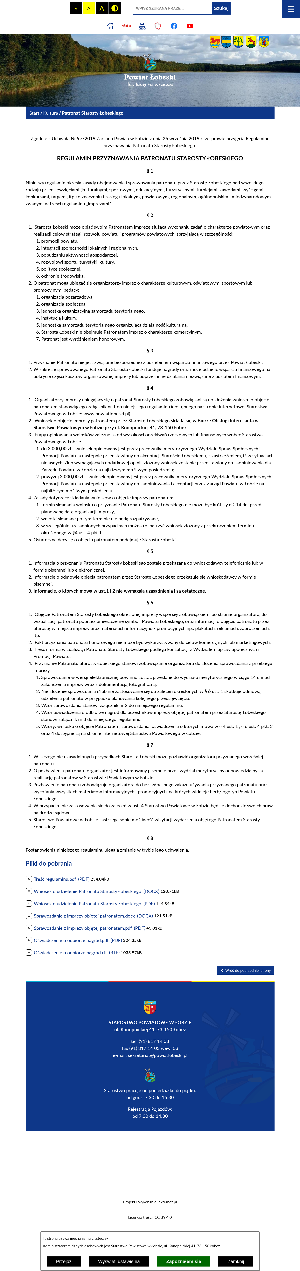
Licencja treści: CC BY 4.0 (150, 1217)
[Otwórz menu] (291, 9)
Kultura (50, 113)
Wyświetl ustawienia (119, 1261)
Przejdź (64, 1261)
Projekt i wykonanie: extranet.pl (150, 1201)
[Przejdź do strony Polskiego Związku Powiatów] (158, 26)
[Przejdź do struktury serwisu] (142, 26)
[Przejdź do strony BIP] (126, 26)
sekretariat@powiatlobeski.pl (157, 1055)
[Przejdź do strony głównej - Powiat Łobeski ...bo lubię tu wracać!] (150, 70)
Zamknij (236, 1261)
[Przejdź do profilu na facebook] (174, 26)
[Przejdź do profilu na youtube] (190, 26)
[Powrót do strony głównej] (34, 112)
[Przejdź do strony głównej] (110, 26)
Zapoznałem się (183, 1261)
